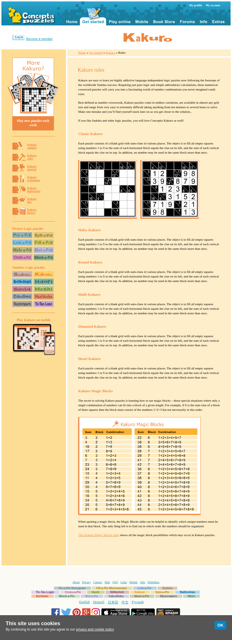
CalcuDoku (116, 596)
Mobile (133, 582)
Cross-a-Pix (73, 592)
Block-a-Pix (66, 596)
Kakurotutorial (32, 168)
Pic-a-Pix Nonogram (72, 588)
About (76, 582)
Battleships (187, 592)
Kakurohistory (32, 211)
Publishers (154, 582)
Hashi (95, 592)
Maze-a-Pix (141, 596)
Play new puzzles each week (33, 123)
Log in (19, 37)
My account (213, 5)
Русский (138, 602)
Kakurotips (32, 200)
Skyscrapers (168, 596)
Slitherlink (117, 592)
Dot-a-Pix (91, 596)
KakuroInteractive (34, 189)
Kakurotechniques (33, 179)
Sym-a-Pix (162, 592)
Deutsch (98, 602)
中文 (125, 602)
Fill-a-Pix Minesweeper (111, 588)
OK (220, 625)
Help (107, 582)
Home (82, 52)
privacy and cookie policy (95, 629)
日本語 (113, 602)
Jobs (142, 582)
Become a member (39, 39)
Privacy (86, 582)
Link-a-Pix (145, 588)
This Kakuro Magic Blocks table (98, 535)
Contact (97, 582)
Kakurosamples (32, 146)
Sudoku (167, 588)
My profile (195, 5)
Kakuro (110, 52)
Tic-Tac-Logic (45, 592)
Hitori (191, 596)
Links (123, 582)
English (84, 602)
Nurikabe (42, 596)
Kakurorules (32, 157)
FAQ (115, 582)
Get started (96, 52)
